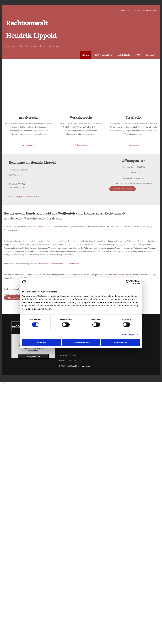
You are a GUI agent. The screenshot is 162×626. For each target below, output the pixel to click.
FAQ (137, 55)
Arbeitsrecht (46, 264)
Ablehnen (41, 342)
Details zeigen (127, 334)
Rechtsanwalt (27, 23)
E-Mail (101, 274)
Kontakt (150, 55)
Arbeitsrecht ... (28, 145)
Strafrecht (76, 264)
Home (85, 55)
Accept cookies (33, 356)
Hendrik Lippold (31, 36)
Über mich (124, 55)
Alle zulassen (120, 342)
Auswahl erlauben (81, 342)
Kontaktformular (124, 274)
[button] (122, 188)
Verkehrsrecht (57, 264)
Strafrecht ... (134, 145)
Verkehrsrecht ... (81, 145)
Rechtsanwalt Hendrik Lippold (37, 227)
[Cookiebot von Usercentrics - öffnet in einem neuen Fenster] (128, 282)
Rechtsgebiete (103, 55)
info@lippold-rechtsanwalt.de (28, 196)
